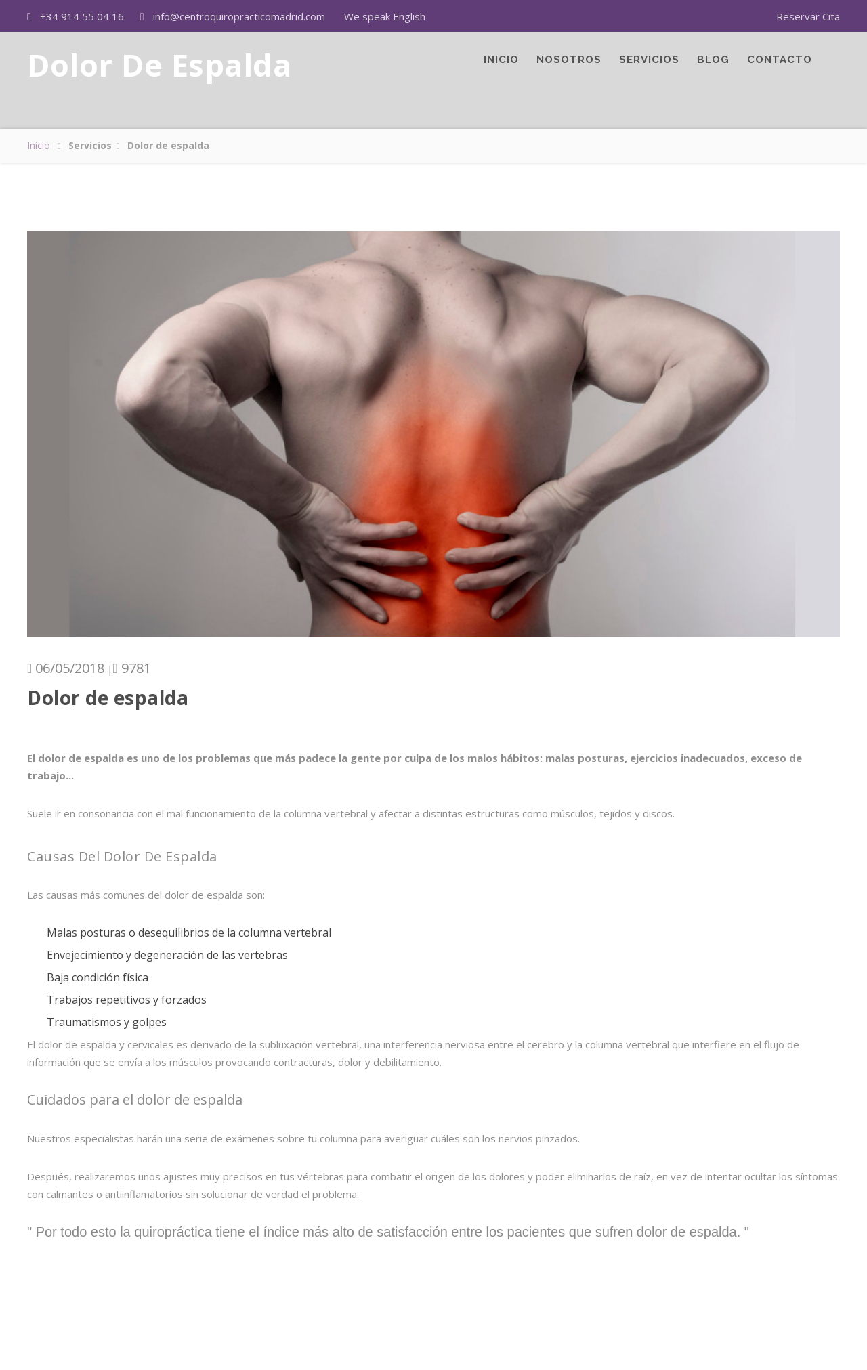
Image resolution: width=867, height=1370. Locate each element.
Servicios (649, 68)
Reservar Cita (808, 16)
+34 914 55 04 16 (82, 16)
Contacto (779, 68)
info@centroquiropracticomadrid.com (239, 16)
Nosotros (568, 68)
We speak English (384, 16)
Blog (713, 68)
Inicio (501, 68)
